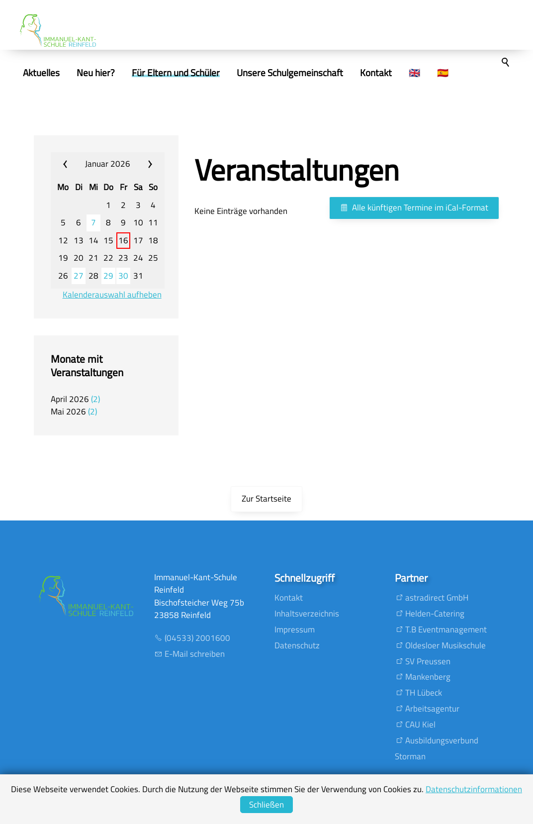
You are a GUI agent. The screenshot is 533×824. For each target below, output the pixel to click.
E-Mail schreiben (195, 653)
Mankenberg (427, 676)
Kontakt (288, 597)
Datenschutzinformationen (474, 789)
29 (108, 276)
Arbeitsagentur (432, 708)
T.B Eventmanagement (446, 629)
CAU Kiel (420, 724)
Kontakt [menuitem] (395, 73)
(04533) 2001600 (197, 637)
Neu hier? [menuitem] (115, 73)
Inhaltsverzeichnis (306, 613)
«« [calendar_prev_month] (71, 164)
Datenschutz (297, 645)
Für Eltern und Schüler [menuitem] (195, 73)
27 (79, 276)
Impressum (294, 629)
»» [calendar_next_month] (144, 164)
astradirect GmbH (436, 597)
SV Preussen (427, 661)
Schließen (266, 804)
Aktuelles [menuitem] (60, 73)
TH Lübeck (423, 692)
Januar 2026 (107, 163)
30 (123, 276)
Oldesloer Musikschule (445, 645)
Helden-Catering (434, 613)
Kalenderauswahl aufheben (112, 295)
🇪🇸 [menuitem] (462, 73)
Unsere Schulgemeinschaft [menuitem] (309, 73)
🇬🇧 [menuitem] (434, 73)
